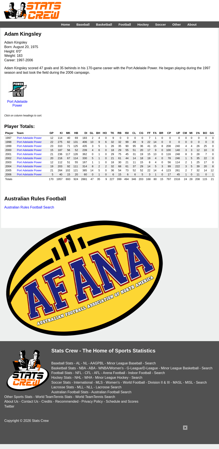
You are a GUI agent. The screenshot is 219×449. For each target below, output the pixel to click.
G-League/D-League (142, 368)
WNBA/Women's (111, 368)
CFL (88, 373)
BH (98, 133)
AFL (97, 373)
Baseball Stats (62, 363)
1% (198, 133)
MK (68, 133)
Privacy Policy (92, 401)
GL (92, 133)
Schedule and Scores (122, 401)
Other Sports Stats (18, 397)
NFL (78, 373)
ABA (92, 368)
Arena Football (114, 373)
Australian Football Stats (69, 392)
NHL (77, 377)
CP (169, 133)
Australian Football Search (111, 392)
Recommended (66, 401)
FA (155, 133)
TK (112, 133)
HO (105, 133)
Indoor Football (139, 373)
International (83, 382)
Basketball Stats (63, 368)
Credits (46, 401)
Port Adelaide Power (17, 101)
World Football (134, 382)
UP (178, 133)
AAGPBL (97, 363)
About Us (11, 401)
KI (61, 133)
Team (20, 133)
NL (85, 363)
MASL (177, 382)
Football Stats (61, 373)
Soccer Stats (61, 382)
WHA (88, 377)
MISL (189, 382)
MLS (99, 382)
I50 (127, 133)
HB (76, 133)
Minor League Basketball (179, 368)
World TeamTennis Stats (54, 397)
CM (185, 133)
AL (78, 363)
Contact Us (29, 401)
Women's (113, 382)
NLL (90, 387)
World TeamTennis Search (95, 397)
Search (150, 363)
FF (149, 133)
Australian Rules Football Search (29, 207)
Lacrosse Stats (62, 387)
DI (85, 133)
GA (212, 133)
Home (65, 24)
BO (205, 133)
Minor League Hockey (112, 377)
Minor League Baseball (124, 363)
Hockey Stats (61, 377)
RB (119, 133)
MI (190, 133)
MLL (80, 387)
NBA (82, 368)
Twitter (9, 406)
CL (134, 133)
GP (52, 133)
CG (141, 133)
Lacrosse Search (108, 387)
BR (161, 133)
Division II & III (159, 382)
